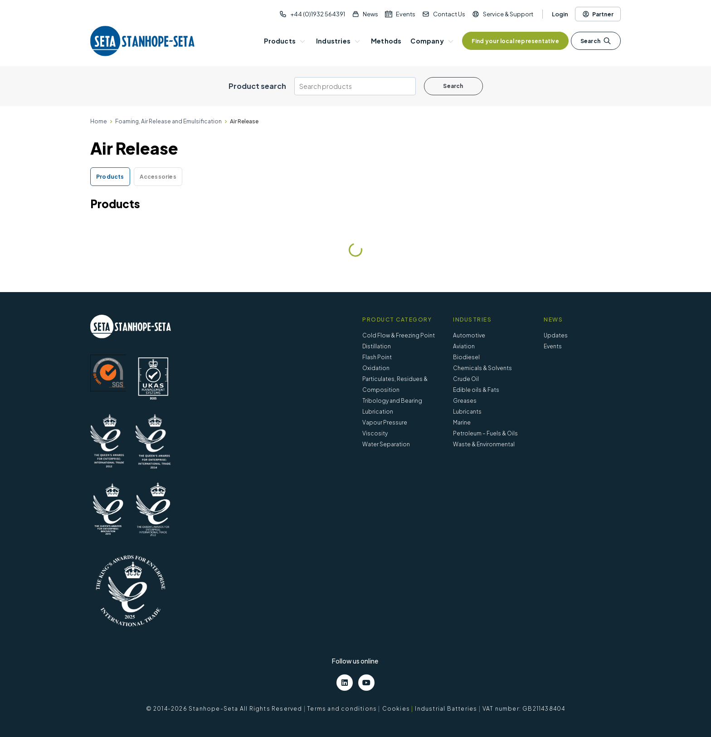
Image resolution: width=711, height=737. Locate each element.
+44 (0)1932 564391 (317, 14)
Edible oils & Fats (476, 389)
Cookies (396, 708)
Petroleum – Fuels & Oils (485, 433)
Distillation (376, 346)
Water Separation (386, 444)
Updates (556, 335)
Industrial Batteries (446, 708)
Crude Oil (466, 379)
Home (98, 121)
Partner (598, 14)
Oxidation (376, 368)
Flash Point (377, 357)
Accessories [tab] (158, 176)
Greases (465, 400)
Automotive (469, 335)
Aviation (464, 346)
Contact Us (449, 14)
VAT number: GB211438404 (523, 708)
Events (405, 14)
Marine (462, 422)
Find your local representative (515, 41)
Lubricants (467, 411)
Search (595, 41)
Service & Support (508, 14)
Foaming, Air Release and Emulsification (168, 121)
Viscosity (375, 433)
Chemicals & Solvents (482, 368)
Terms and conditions (342, 708)
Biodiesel (466, 357)
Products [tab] (110, 176)
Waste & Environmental (484, 444)
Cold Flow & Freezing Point (398, 335)
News (370, 14)
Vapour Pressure (384, 422)
